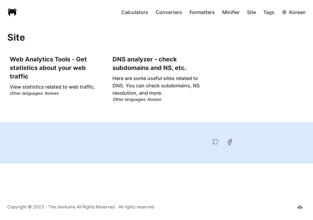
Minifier (231, 12)
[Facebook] (229, 142)
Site (251, 12)
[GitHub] (215, 142)
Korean (297, 12)
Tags (268, 12)
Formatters (202, 12)
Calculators (134, 12)
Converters (169, 12)
